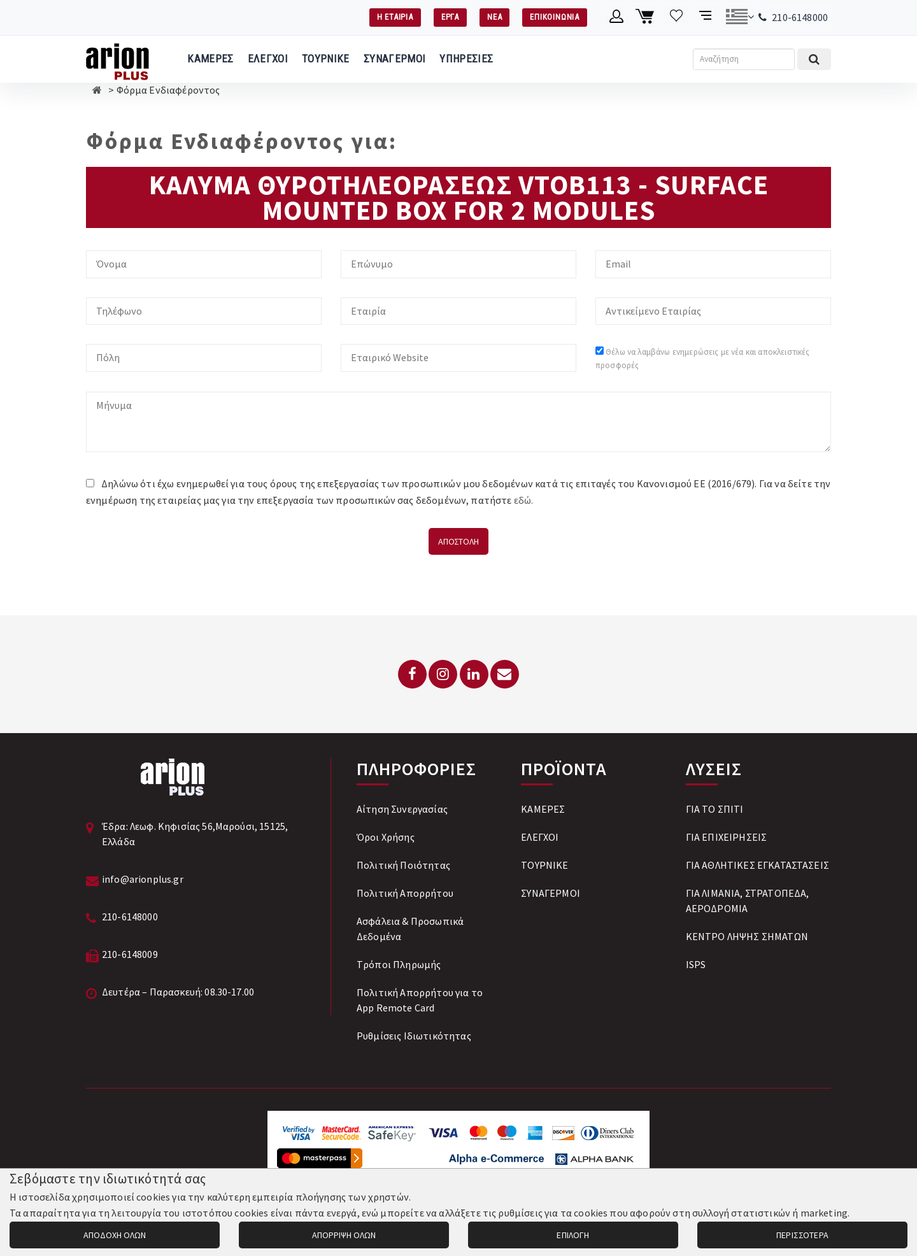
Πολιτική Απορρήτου (405, 893)
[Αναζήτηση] (744, 59)
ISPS (696, 964)
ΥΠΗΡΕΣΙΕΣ (466, 58)
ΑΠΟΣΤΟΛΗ (458, 541)
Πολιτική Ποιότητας (403, 865)
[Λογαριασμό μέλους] (616, 16)
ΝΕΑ (494, 17)
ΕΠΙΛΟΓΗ (573, 1235)
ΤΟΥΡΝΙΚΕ (326, 58)
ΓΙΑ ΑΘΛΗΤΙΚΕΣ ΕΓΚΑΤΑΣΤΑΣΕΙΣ (757, 865)
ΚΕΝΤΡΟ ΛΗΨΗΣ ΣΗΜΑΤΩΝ (747, 936)
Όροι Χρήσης (386, 837)
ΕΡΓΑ (450, 17)
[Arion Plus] (117, 59)
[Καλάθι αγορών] (646, 16)
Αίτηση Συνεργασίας (402, 809)
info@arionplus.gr (142, 879)
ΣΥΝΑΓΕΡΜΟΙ (394, 58)
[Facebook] (412, 674)
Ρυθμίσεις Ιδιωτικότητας (414, 1035)
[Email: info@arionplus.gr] (504, 674)
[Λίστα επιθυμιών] (676, 16)
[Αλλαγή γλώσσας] (739, 16)
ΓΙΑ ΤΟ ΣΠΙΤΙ (715, 809)
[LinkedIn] (474, 674)
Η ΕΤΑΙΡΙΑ (395, 17)
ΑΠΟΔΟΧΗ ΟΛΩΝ (114, 1235)
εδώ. (524, 500)
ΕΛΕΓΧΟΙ (268, 58)
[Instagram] (443, 674)
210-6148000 (800, 17)
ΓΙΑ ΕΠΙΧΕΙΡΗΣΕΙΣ (726, 837)
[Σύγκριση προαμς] (706, 16)
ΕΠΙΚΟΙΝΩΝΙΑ (554, 17)
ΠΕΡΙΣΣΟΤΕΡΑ (802, 1235)
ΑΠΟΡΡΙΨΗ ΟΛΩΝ (344, 1235)
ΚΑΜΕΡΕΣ (210, 58)
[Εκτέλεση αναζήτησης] (814, 59)
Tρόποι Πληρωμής (399, 964)
